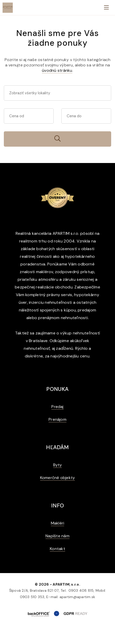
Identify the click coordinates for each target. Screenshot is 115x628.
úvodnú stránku (57, 70)
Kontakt (57, 548)
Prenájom (57, 419)
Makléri (57, 523)
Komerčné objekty (57, 477)
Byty (57, 465)
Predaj (57, 406)
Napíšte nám (57, 536)
